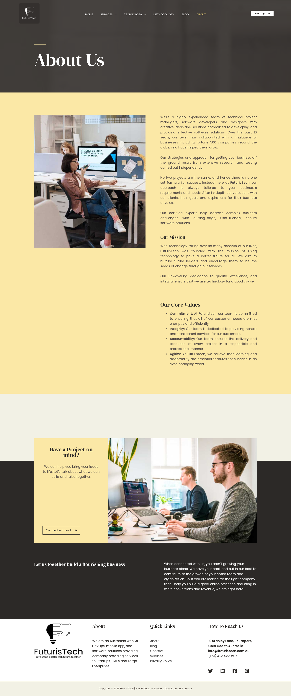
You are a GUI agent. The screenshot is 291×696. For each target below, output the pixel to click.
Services (157, 656)
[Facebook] (234, 671)
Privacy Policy (161, 661)
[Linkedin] (222, 671)
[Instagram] (246, 671)
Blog (153, 646)
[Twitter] (210, 671)
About (155, 641)
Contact (157, 651)
